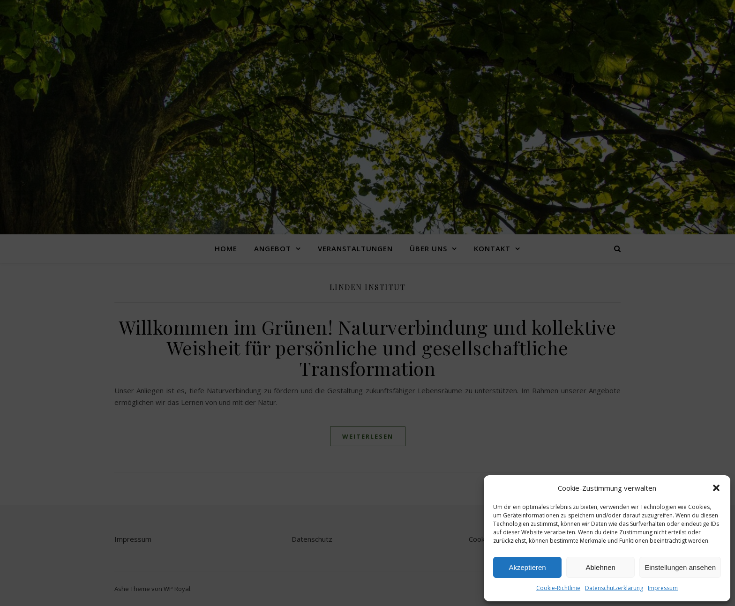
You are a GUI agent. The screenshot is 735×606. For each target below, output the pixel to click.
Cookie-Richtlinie (558, 588)
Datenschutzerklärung (614, 588)
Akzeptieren (527, 567)
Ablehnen (600, 567)
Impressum (663, 588)
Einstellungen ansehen (680, 567)
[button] (716, 488)
